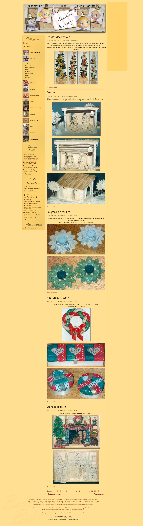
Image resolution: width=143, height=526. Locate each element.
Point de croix (30, 120)
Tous (26, 63)
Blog (63, 6)
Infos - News (26, 47)
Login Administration (29, 228)
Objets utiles (29, 73)
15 (98, 491)
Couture (29, 114)
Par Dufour (26, 194)
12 (89, 491)
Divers (27, 75)
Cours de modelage (32, 108)
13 (92, 491)
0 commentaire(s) (52, 87)
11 (85, 491)
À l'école (29, 89)
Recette (27, 78)
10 (82, 491)
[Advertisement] (117, 36)
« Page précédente (54, 494)
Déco (28, 127)
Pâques (27, 72)
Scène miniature (56, 407)
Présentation (34, 6)
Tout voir (25, 43)
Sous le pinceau (30, 68)
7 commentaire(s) (52, 293)
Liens (80, 6)
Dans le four (29, 66)
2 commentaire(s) (52, 487)
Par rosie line (27, 205)
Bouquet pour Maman (30, 166)
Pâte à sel (29, 59)
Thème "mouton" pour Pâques (32, 170)
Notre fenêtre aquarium (30, 158)
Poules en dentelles (29, 154)
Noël (26, 70)
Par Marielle (27, 187)
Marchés (29, 133)
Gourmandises (31, 95)
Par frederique (27, 200)
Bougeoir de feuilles (58, 212)
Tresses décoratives (58, 37)
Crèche (50, 92)
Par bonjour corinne (29, 212)
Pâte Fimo (29, 83)
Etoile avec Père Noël (29, 162)
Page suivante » (99, 494)
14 (95, 491)
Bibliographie (30, 139)
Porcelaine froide (31, 52)
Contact (90, 6)
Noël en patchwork (57, 297)
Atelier (28, 102)
